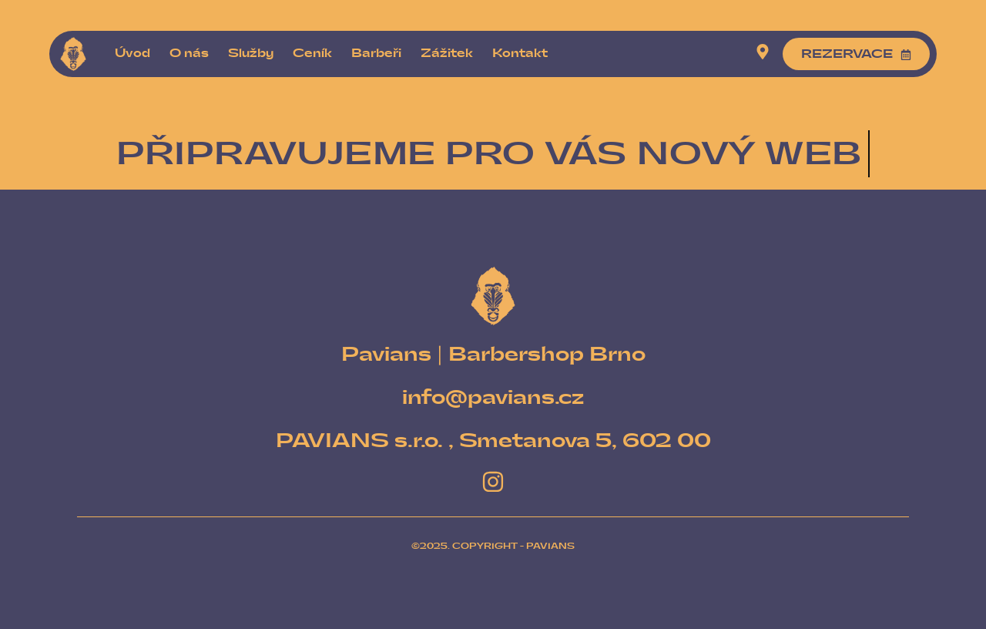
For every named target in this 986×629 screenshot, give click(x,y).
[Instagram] (493, 481)
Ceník (312, 53)
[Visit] (762, 54)
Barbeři (376, 53)
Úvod (132, 53)
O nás (189, 53)
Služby (250, 53)
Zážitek (447, 53)
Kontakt (520, 53)
